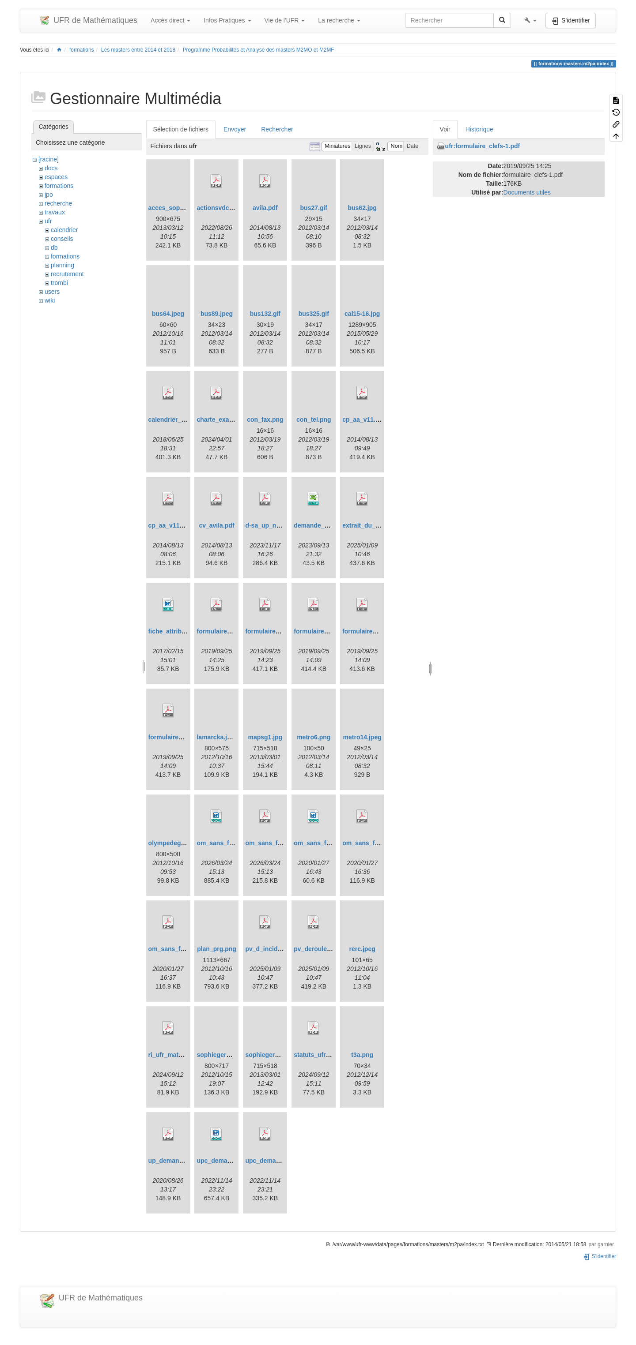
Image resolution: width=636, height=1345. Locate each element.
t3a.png (362, 1054)
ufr (48, 221)
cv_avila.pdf (216, 525)
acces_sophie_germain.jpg (187, 207)
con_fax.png (265, 419)
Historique (479, 129)
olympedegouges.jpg (179, 843)
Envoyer (234, 129)
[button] (530, 20)
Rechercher (277, 129)
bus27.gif (313, 207)
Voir (445, 129)
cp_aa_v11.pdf (363, 419)
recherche (58, 203)
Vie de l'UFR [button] (285, 20)
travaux (55, 212)
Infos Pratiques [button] (227, 20)
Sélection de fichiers (180, 129)
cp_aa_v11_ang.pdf (176, 525)
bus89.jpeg (217, 313)
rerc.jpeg (362, 948)
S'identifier (599, 1256)
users (52, 291)
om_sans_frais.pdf (272, 843)
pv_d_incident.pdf (271, 948)
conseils (62, 238)
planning (62, 265)
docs (51, 168)
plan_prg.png (216, 948)
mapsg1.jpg (265, 737)
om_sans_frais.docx (226, 843)
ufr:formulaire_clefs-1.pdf (482, 146)
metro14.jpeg (362, 737)
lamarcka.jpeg (217, 737)
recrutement (67, 273)
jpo (49, 194)
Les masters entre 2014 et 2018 (138, 50)
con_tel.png (313, 419)
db (54, 247)
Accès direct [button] (170, 20)
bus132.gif (265, 313)
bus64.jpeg (168, 313)
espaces (56, 176)
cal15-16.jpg (362, 313)
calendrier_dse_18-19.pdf (185, 419)
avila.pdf (265, 207)
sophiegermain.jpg (224, 1054)
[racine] (48, 159)
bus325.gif (314, 313)
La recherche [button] (339, 20)
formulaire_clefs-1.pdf (229, 631)
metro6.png (313, 737)
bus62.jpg (362, 207)
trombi (59, 282)
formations (81, 50)
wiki (50, 300)
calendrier (64, 229)
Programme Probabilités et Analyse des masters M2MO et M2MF (258, 50)
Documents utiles (527, 192)
